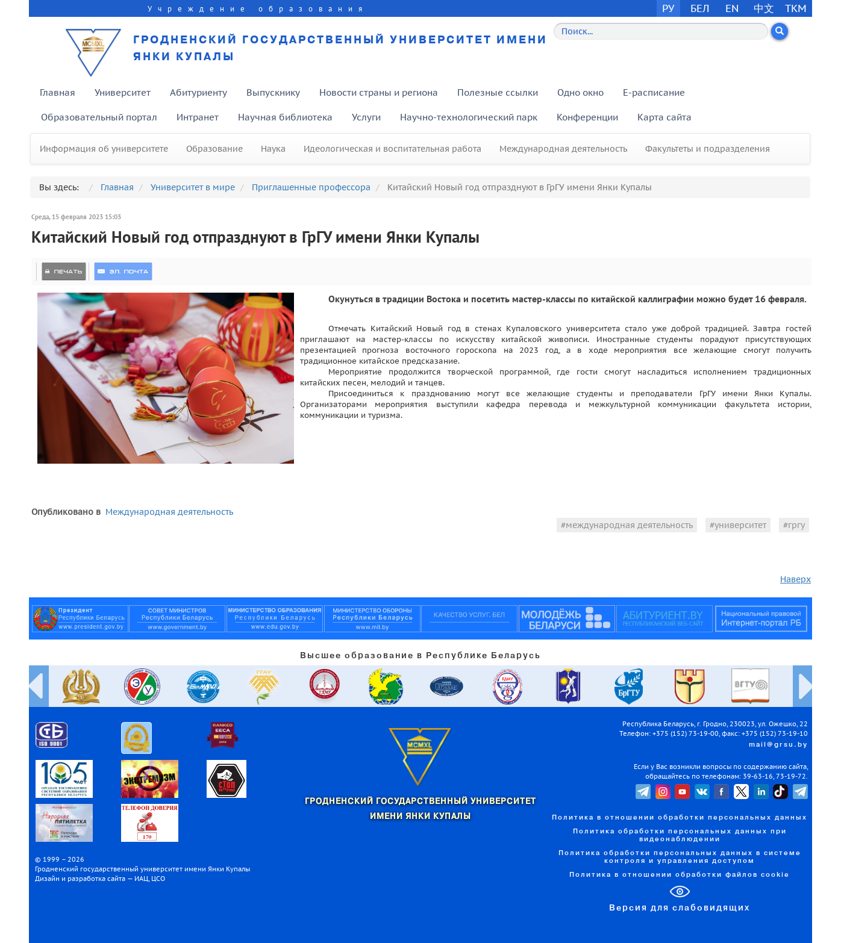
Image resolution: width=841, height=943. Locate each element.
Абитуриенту (198, 92)
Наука (273, 148)
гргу (796, 525)
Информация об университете (104, 148)
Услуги (366, 117)
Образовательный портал (99, 117)
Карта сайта (664, 117)
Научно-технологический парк (468, 117)
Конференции (587, 117)
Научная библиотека (285, 117)
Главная (57, 92)
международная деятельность (629, 525)
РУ (668, 8)
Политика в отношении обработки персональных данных (679, 818)
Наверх (795, 579)
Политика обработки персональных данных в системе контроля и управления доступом (679, 857)
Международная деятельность (563, 148)
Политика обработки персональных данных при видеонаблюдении (680, 835)
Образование (214, 148)
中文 (764, 8)
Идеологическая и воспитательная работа (392, 148)
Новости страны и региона (378, 92)
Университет (123, 92)
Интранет (198, 117)
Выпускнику (273, 92)
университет (740, 525)
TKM (796, 8)
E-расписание (654, 92)
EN (732, 8)
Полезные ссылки (497, 92)
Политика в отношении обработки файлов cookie (679, 875)
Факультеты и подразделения (707, 148)
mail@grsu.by (778, 745)
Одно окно (580, 92)
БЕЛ (700, 8)
